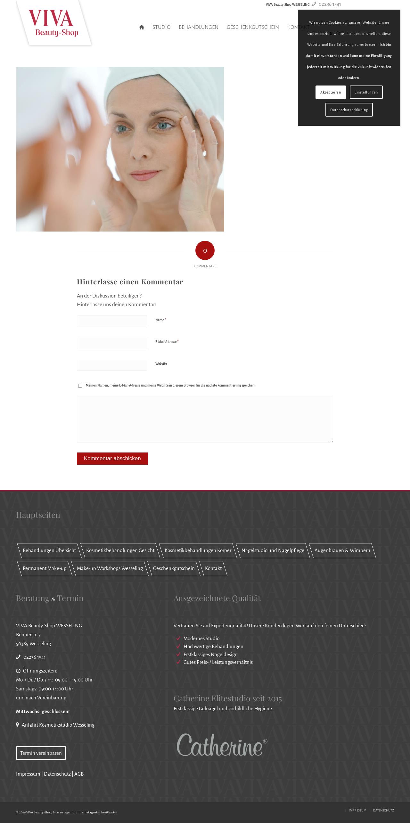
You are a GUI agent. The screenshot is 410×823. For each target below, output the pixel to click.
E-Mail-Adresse (167, 342)
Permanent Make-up (45, 568)
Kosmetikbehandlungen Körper (198, 550)
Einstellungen (366, 92)
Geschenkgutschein (174, 568)
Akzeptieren (330, 92)
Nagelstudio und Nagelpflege (273, 550)
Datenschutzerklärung (349, 110)
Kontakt (213, 568)
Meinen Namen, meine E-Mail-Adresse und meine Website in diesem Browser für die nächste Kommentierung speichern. (171, 385)
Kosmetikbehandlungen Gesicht (120, 550)
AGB (79, 774)
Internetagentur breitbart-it (98, 812)
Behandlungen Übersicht (49, 550)
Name (160, 320)
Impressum (28, 774)
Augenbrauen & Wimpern (342, 550)
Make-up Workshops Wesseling (110, 568)
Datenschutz (57, 774)
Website (161, 363)
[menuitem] (141, 27)
